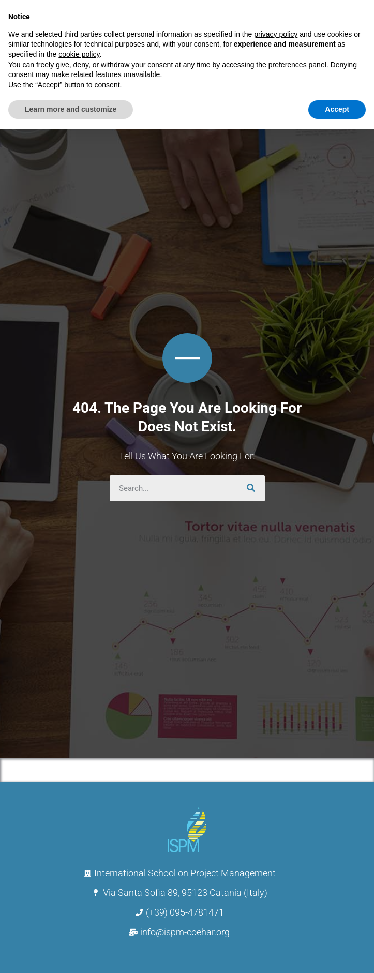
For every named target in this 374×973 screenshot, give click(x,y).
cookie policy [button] (78, 54)
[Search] (252, 488)
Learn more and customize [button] (70, 109)
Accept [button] (337, 109)
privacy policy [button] (275, 34)
